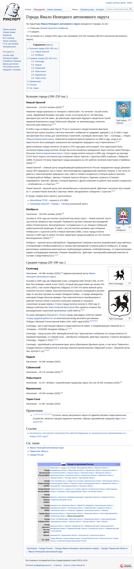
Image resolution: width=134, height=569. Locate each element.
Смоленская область (89, 475)
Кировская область (69, 505)
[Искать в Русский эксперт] (119, 9)
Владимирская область (58, 470)
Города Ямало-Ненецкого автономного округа (77, 548)
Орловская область (57, 475)
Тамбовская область (105, 475)
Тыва (98, 521)
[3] (34, 162)
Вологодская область (111, 481)
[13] (46, 350)
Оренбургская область (58, 508)
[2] (117, 142)
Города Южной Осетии (90, 538)
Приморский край (74, 528)
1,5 (50, 414)
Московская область (103, 473)
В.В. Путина (60, 315)
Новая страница (54, 9)
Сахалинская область (96, 528)
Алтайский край (62, 519)
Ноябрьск (62, 28)
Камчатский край (107, 526)
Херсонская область (97, 535)
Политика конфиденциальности (38, 565)
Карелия (74, 483)
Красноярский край (108, 519)
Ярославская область (87, 478)
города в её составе (68, 468)
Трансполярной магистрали (49, 153)
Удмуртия (79, 510)
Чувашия (105, 510)
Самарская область (104, 508)
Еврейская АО (77, 526)
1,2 (41, 414)
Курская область (73, 473)
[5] (112, 191)
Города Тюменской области (114, 548)
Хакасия (104, 521)
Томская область (89, 521)
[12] (54, 339)
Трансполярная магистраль (40, 139)
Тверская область (56, 478)
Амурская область (57, 526)
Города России (36, 455)
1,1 (38, 414)
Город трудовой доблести (39, 318)
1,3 (44, 414)
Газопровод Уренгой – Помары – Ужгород (49, 204)
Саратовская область (58, 510)
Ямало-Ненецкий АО (76, 516)
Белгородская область (85, 468)
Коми (80, 483)
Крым (85, 491)
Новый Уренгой (48, 28)
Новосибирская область (59, 521)
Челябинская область (58, 516)
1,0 (35, 414)
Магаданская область (58, 528)
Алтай (52, 519)
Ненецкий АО (55, 486)
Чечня (70, 500)
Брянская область (101, 468)
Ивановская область (93, 470)
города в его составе (75, 481)
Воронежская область (77, 470)
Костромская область (58, 473)
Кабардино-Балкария (75, 497)
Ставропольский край (58, 500)
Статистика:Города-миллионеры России (71, 541)
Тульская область (71, 478)
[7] (55, 255)
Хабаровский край (112, 528)
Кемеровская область (92, 519)
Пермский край (89, 508)
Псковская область (86, 486)
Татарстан (71, 510)
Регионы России (106, 538)
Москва (53, 468)
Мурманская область (110, 483)
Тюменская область (38, 451)
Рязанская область (73, 475)
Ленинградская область (92, 483)
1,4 (47, 414)
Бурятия (68, 526)
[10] (94, 321)
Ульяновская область (92, 510)
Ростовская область (95, 491)
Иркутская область (76, 519)
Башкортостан (55, 505)
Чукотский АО (56, 531)
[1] (63, 106)
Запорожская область (69, 535)
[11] (68, 328)
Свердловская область (74, 513)
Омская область (75, 521)
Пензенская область (75, 508)
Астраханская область (97, 489)
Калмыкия (61, 491)
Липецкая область (87, 473)
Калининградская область (59, 483)
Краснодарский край (73, 491)
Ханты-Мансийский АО (108, 513)
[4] (57, 183)
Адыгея (84, 489)
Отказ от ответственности (74, 565)
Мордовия (90, 505)
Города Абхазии (56, 538)
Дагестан (53, 497)
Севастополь (55, 489)
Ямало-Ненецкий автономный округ (46, 448)
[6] (51, 237)
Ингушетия (62, 497)
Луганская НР (84, 535)
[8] (82, 310)
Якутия (84, 528)
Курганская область (57, 513)
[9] (91, 321)
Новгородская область (70, 486)
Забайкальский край (91, 526)
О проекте (57, 565)
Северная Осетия (107, 497)
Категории (32, 548)
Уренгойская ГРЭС (38, 200)
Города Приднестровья (71, 538)
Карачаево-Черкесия (92, 497)
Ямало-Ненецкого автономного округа (60, 24)
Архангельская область (93, 481)
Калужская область (110, 470)
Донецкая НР (55, 535)
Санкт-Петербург (56, 481)
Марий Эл (81, 505)
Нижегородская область (104, 505)
